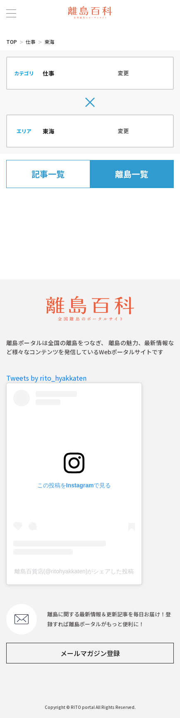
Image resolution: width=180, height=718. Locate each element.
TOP (11, 41)
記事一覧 (48, 174)
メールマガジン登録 (90, 653)
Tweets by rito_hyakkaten (46, 378)
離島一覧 (131, 174)
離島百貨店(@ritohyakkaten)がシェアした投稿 (74, 571)
